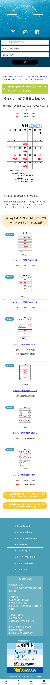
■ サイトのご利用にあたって (20, 627)
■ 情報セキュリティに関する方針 (21, 633)
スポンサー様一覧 (23, 551)
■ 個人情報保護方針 (16, 630)
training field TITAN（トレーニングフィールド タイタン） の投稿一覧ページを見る (25, 495)
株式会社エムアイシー (17, 585)
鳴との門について (23, 526)
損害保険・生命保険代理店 (19, 600)
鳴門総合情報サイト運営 (18, 603)
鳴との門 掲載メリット (26, 532)
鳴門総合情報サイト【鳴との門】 (14, 76)
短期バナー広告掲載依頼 (26, 563)
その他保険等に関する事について (21, 621)
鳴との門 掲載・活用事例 (27, 538)
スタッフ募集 (22, 569)
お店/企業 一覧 (33, 76)
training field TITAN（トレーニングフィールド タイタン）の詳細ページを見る (25, 505)
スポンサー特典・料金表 (26, 557)
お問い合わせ (22, 544)
